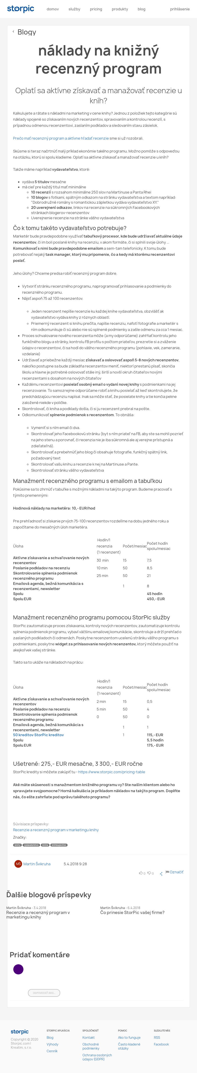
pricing (96, 9)
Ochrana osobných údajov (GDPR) (97, 1057)
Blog (141, 9)
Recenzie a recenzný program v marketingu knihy (56, 829)
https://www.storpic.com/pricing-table (111, 771)
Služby (74, 9)
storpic (20, 9)
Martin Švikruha (36, 863)
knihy (17, 845)
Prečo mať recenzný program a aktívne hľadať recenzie (61, 138)
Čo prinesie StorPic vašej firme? (132, 912)
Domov (53, 9)
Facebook (161, 1044)
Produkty (120, 9)
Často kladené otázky (129, 1046)
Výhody (52, 1044)
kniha (45, 845)
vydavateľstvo (31, 845)
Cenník (52, 1051)
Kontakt (88, 1037)
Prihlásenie (180, 9)
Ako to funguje (129, 1037)
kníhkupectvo (59, 845)
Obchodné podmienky (90, 1046)
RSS (157, 1037)
